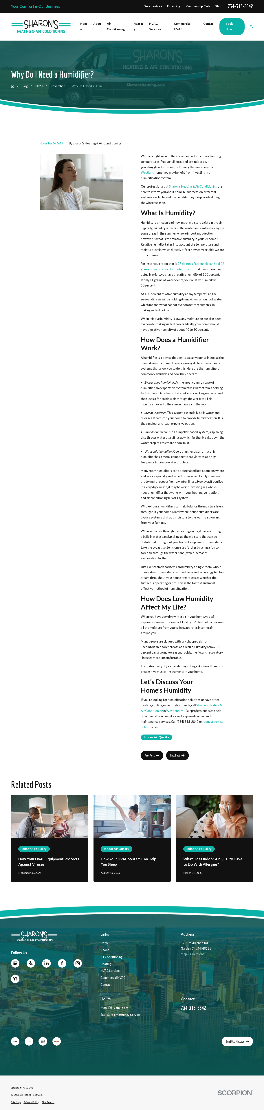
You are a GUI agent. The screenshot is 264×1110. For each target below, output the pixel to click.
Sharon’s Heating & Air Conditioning (193, 186)
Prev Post (152, 755)
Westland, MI (175, 711)
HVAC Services (110, 971)
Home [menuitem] (83, 26)
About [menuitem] (97, 26)
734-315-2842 (240, 6)
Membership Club (198, 6)
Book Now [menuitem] (229, 26)
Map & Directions (192, 954)
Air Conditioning (111, 957)
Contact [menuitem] (208, 26)
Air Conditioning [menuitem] (116, 26)
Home (104, 943)
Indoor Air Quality (156, 737)
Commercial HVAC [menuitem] (182, 26)
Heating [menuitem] (138, 26)
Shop (218, 6)
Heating (105, 964)
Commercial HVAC (112, 978)
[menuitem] (16, 1102)
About (104, 950)
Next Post (177, 755)
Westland (147, 172)
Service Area (153, 6)
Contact (106, 984)
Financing (173, 6)
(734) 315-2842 (188, 721)
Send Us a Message (237, 1041)
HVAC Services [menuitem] (155, 26)
